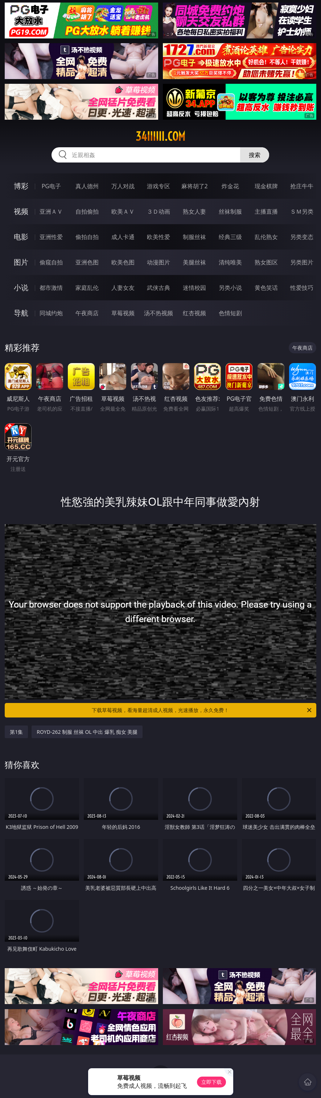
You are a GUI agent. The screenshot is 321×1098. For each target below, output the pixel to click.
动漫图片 (158, 262)
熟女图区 (266, 262)
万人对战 (123, 186)
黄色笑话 (266, 288)
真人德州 (87, 186)
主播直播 (266, 211)
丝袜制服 (230, 211)
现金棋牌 (266, 186)
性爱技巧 (301, 288)
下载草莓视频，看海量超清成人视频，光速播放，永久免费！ (202, 710)
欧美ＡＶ (123, 211)
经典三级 (230, 237)
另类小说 (230, 288)
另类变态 (301, 237)
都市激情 (51, 288)
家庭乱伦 (87, 288)
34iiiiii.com (160, 136)
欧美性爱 (158, 237)
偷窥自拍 (51, 262)
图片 (21, 262)
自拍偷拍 (87, 211)
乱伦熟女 (266, 237)
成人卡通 (123, 237)
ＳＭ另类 (301, 211)
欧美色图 (123, 262)
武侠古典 (158, 288)
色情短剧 (230, 313)
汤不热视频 (158, 313)
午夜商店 (87, 313)
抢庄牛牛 (301, 186)
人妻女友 (123, 288)
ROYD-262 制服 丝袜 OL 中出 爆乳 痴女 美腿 (87, 731)
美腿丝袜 (194, 262)
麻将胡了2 (194, 186)
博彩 (21, 186)
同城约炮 (51, 313)
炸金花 (230, 186)
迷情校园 (194, 288)
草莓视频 (123, 313)
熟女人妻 (194, 211)
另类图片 (301, 262)
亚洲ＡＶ (51, 211)
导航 (21, 313)
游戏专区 (158, 186)
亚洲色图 (87, 262)
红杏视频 (194, 313)
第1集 (16, 731)
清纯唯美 (230, 262)
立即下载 (211, 1081)
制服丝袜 (194, 237)
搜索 (254, 155)
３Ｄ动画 (158, 211)
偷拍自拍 (87, 237)
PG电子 (51, 186)
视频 (21, 211)
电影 (21, 237)
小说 (21, 287)
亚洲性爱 (51, 237)
